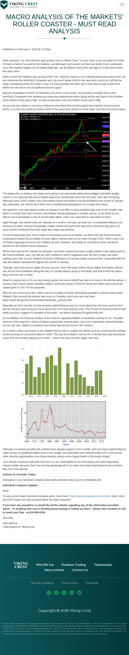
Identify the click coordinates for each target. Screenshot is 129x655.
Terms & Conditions (42, 583)
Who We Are (45, 565)
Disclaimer (92, 583)
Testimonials (103, 565)
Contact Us (80, 570)
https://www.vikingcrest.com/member (90, 496)
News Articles (54, 570)
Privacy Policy (70, 583)
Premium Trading (74, 565)
